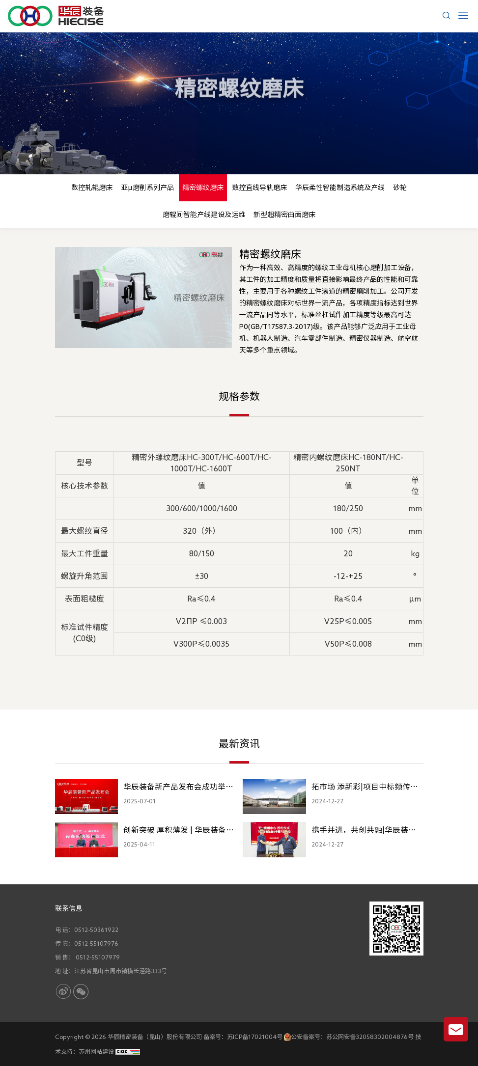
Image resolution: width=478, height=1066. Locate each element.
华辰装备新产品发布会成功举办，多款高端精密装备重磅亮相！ (174, 788)
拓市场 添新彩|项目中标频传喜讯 (364, 788)
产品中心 (256, 125)
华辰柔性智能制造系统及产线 (340, 187)
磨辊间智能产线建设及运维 (204, 214)
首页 (223, 125)
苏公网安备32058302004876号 (370, 1036)
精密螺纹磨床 (304, 125)
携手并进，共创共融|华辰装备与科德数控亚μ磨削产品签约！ (365, 832)
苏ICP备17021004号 (254, 1036)
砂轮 (400, 187)
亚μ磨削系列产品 (147, 187)
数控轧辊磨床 (91, 187)
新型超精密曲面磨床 (284, 214)
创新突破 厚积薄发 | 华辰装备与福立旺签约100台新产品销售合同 (178, 832)
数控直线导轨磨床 (259, 187)
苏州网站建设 (96, 1051)
